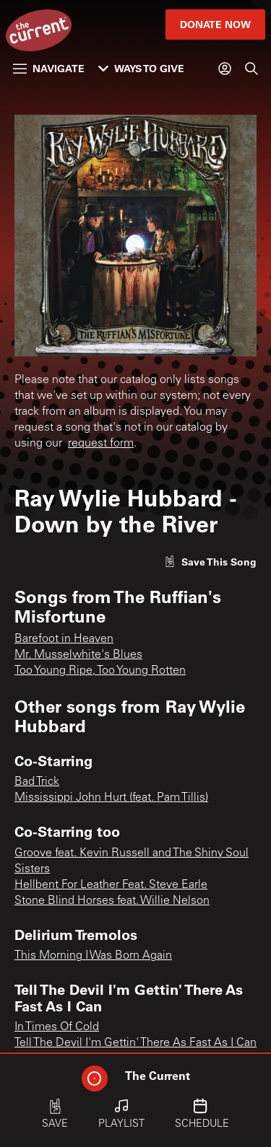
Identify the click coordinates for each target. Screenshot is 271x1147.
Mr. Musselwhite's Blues (78, 655)
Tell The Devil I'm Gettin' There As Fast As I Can (135, 1043)
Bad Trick (36, 782)
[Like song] (210, 562)
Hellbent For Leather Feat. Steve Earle (110, 885)
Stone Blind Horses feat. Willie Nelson (112, 901)
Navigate (49, 68)
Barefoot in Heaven (63, 639)
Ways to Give (141, 68)
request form (101, 443)
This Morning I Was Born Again (93, 956)
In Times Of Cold (56, 1027)
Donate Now (215, 24)
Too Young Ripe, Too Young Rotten (100, 671)
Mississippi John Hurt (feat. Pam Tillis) (111, 798)
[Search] (251, 68)
